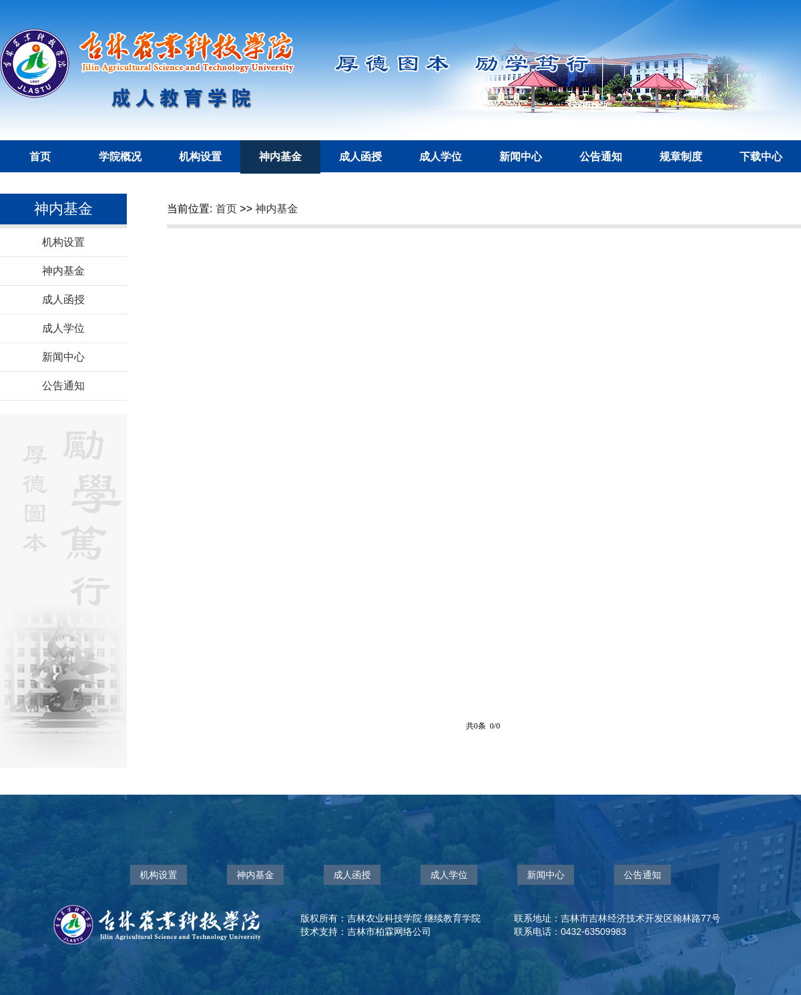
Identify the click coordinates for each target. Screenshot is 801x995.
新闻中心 (520, 156)
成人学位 (440, 156)
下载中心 (761, 156)
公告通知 (600, 156)
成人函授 (360, 156)
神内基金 (280, 156)
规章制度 (680, 156)
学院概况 (120, 156)
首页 (40, 156)
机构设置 (200, 156)
